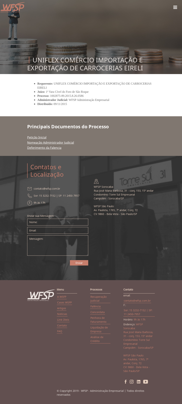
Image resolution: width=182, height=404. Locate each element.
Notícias (62, 314)
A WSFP (61, 296)
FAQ (59, 331)
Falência (95, 306)
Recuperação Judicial (98, 298)
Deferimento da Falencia (44, 148)
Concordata (97, 312)
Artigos (61, 308)
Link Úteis (63, 319)
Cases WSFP (64, 302)
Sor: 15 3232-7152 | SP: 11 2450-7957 (138, 312)
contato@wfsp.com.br (137, 300)
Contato (62, 325)
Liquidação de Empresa (99, 329)
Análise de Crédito (96, 339)
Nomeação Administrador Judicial (50, 143)
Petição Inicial (36, 137)
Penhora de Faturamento (98, 319)
